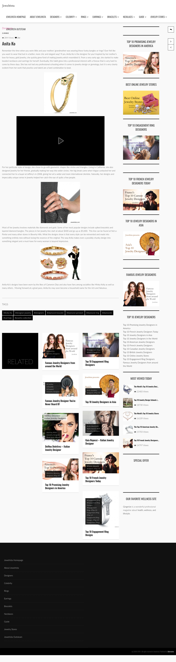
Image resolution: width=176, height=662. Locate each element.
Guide (142, 17)
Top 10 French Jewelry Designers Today (95, 479)
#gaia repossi (91, 429)
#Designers (39, 313)
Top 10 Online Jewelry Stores (136, 355)
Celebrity (71, 17)
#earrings (7, 318)
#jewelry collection (23, 318)
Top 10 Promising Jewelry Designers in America (57, 486)
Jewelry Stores (158, 17)
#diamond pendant (75, 313)
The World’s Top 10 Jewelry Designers (147, 386)
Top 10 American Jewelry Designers (139, 342)
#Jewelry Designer (53, 392)
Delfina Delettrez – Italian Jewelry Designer (57, 448)
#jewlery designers (53, 354)
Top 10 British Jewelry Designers (137, 352)
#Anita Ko (7, 313)
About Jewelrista (38, 17)
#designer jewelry (23, 313)
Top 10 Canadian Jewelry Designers (139, 349)
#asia (88, 390)
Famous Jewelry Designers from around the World (60, 364)
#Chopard (49, 389)
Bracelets (113, 17)
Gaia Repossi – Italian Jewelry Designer (99, 441)
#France (90, 466)
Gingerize (127, 506)
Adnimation (171, 651)
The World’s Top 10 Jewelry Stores (146, 413)
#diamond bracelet (55, 313)
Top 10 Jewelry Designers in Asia (100, 402)
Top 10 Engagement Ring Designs (97, 534)
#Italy (99, 429)
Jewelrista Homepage (16, 17)
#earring (49, 432)
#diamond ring (92, 313)
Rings (84, 17)
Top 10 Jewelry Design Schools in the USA (149, 399)
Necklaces (129, 17)
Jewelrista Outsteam (13, 637)
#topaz (57, 437)
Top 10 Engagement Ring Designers (97, 363)
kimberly (6, 33)
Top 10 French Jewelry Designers (137, 345)
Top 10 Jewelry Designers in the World (140, 338)
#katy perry (50, 437)
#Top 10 (97, 393)
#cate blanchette (93, 426)
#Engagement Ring (93, 350)
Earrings (98, 17)
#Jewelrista (50, 351)
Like (17, 38)
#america (49, 473)
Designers (56, 17)
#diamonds (107, 313)
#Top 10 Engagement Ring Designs (93, 519)
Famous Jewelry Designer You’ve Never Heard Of (60, 402)
